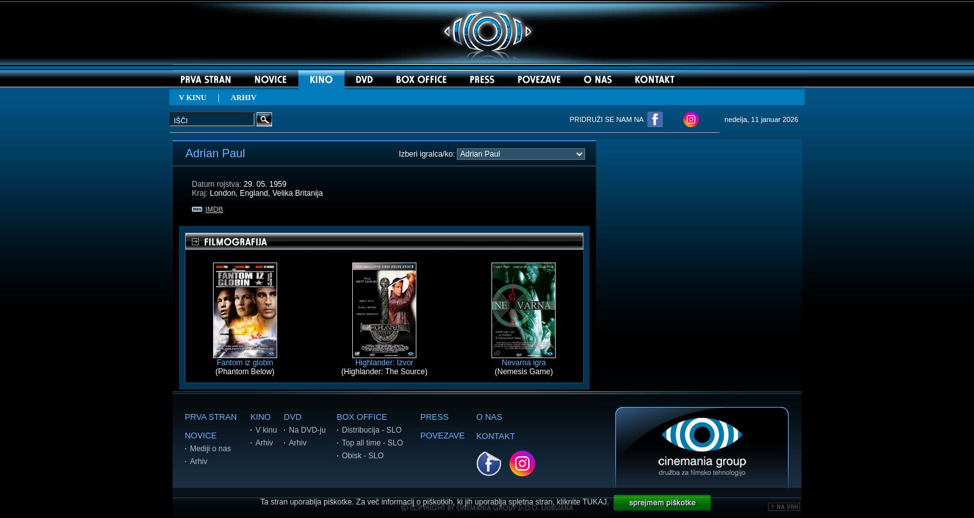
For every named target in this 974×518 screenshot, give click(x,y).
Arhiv (198, 461)
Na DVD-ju (307, 430)
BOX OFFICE (362, 417)
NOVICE (201, 435)
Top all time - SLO (372, 442)
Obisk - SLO (363, 455)
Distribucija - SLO (372, 430)
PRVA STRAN (211, 417)
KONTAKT (495, 436)
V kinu (266, 430)
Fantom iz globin (245, 359)
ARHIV (244, 97)
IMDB (207, 209)
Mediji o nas (210, 448)
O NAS (489, 417)
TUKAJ (595, 501)
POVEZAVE (442, 435)
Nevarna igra (523, 359)
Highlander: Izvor (384, 359)
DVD (292, 417)
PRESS (434, 417)
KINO (260, 417)
